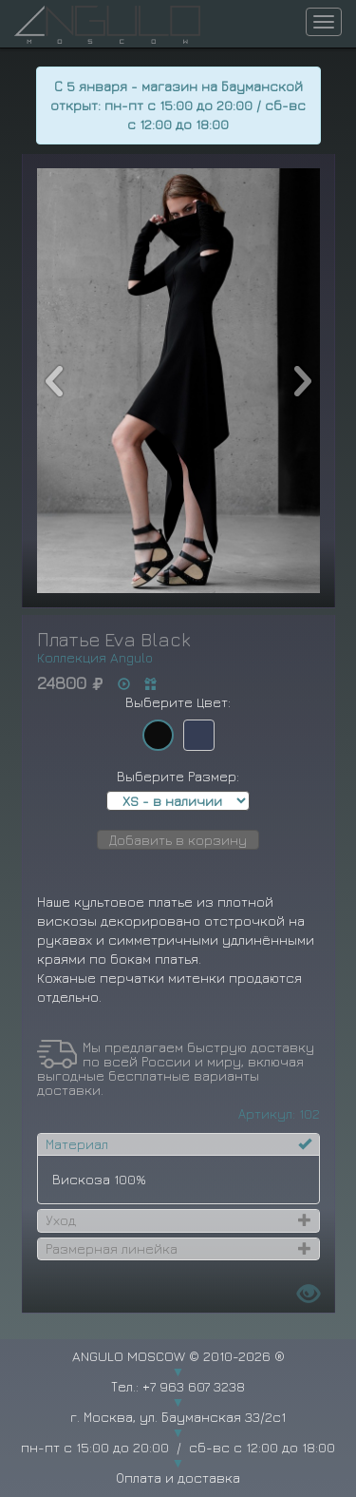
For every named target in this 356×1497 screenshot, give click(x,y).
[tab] (178, 1144)
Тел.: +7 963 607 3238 (178, 1386)
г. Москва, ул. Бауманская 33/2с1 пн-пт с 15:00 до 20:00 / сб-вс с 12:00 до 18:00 (178, 1432)
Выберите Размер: (178, 776)
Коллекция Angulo (95, 657)
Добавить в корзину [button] (178, 840)
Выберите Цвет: (178, 702)
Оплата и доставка (178, 1477)
